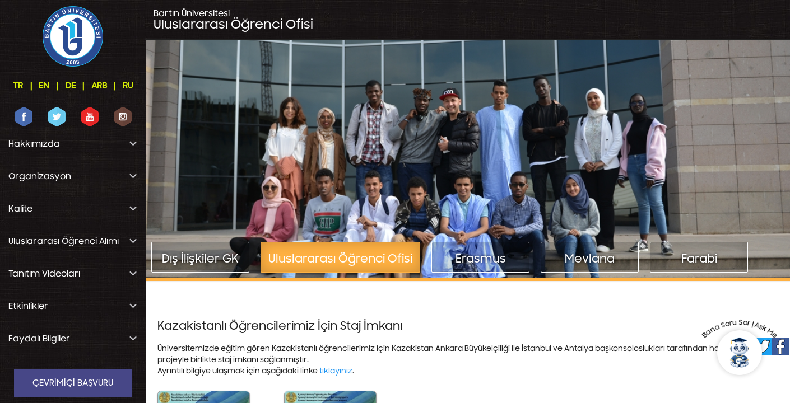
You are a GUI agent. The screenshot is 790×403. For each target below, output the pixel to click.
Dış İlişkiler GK (200, 259)
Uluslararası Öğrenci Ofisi (233, 20)
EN (44, 86)
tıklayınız (335, 371)
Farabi (699, 259)
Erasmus (481, 259)
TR (18, 86)
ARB (99, 86)
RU (128, 86)
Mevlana (590, 259)
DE (71, 86)
